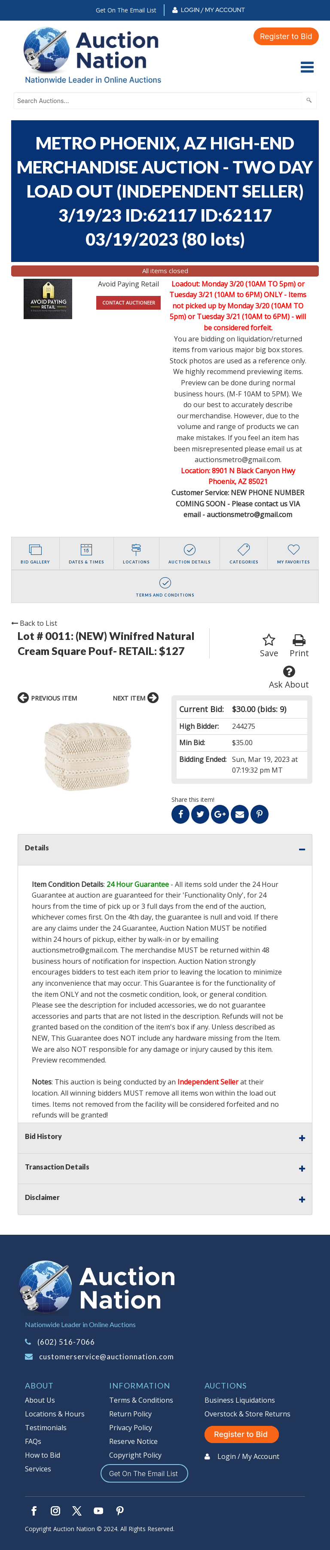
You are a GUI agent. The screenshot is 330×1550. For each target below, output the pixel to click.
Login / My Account (213, 10)
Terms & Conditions (141, 1400)
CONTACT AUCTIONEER (128, 302)
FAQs (33, 1441)
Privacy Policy (130, 1427)
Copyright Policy (135, 1455)
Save (269, 646)
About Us (40, 1400)
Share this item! (192, 799)
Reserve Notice (133, 1441)
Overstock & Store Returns (247, 1414)
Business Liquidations (240, 1400)
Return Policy (130, 1414)
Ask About (289, 677)
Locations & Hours (55, 1414)
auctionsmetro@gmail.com (249, 514)
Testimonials (46, 1427)
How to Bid (42, 1455)
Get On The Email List (126, 10)
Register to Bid (285, 35)
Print (299, 646)
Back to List (34, 623)
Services (38, 1469)
